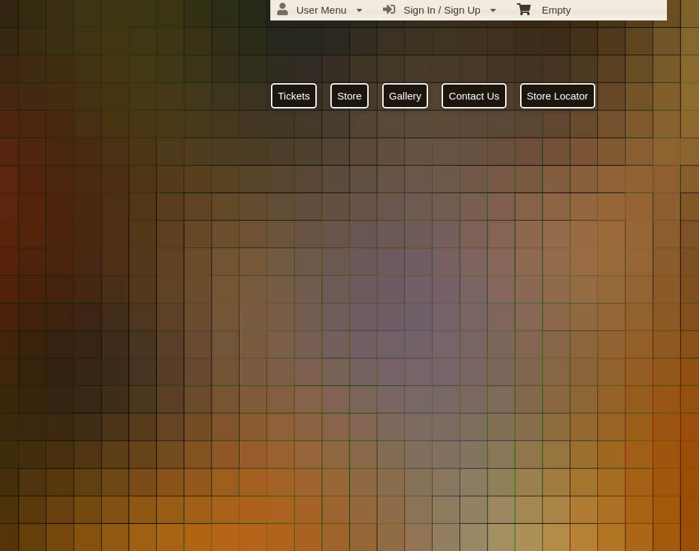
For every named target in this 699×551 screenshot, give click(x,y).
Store (349, 96)
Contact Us (473, 96)
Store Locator (557, 96)
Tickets (294, 96)
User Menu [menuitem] (319, 9)
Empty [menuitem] (544, 9)
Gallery (405, 96)
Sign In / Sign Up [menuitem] (439, 9)
